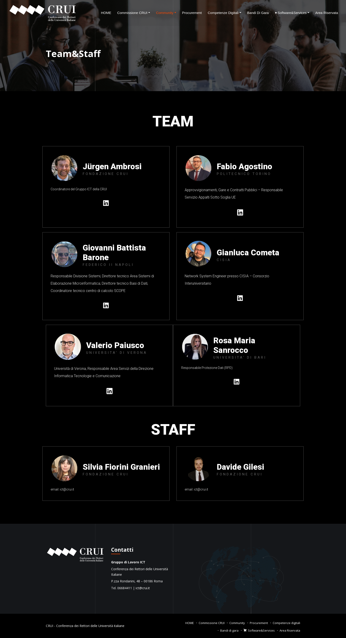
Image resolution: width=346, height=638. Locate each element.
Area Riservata (326, 13)
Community (164, 13)
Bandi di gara (258, 13)
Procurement (192, 13)
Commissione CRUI (132, 13)
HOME (106, 13)
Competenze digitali (223, 13)
